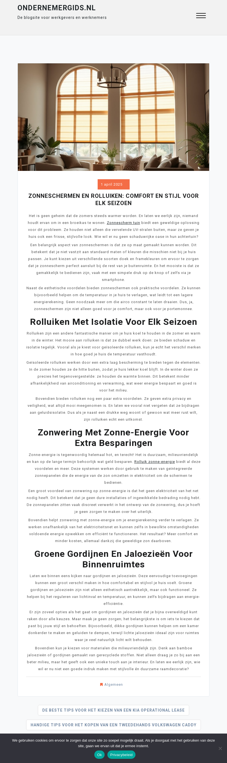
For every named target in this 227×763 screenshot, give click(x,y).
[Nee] (220, 748)
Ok (99, 755)
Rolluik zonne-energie (154, 462)
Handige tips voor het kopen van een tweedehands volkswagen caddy (113, 725)
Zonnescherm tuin (123, 223)
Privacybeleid (121, 755)
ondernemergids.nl (57, 8)
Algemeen (113, 684)
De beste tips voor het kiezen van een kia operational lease (113, 710)
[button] (201, 16)
